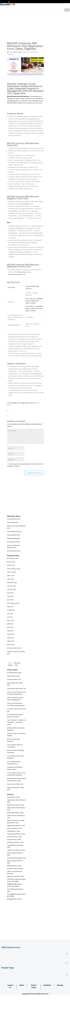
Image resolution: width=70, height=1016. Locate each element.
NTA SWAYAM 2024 (13, 624)
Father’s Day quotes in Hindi (15, 897)
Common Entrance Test (14, 700)
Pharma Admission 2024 (14, 552)
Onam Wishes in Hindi (13, 818)
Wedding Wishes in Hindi (14, 920)
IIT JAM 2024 (11, 631)
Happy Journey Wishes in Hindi (16, 846)
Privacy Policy (33, 1007)
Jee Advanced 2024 (12, 579)
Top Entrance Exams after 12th (16, 709)
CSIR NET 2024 (11, 610)
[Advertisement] (35, 25)
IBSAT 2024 (10, 641)
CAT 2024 (10, 638)
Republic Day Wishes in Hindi (15, 826)
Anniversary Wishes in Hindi (15, 889)
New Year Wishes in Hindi (14, 849)
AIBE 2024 (10, 627)
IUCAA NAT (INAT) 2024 (14, 669)
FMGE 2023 (10, 662)
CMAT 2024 (10, 600)
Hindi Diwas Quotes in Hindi (15, 863)
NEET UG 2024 (11, 593)
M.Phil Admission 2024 (13, 572)
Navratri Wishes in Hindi (14, 860)
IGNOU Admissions (12, 543)
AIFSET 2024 (10, 665)
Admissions (17, 684)
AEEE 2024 (10, 645)
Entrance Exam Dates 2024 (15, 805)
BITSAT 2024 (11, 582)
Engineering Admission (13, 559)
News (16, 686)
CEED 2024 (10, 651)
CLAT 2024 (10, 620)
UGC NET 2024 (11, 607)
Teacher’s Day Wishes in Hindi (16, 871)
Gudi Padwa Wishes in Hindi (15, 833)
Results (10, 686)
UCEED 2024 (10, 655)
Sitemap (60, 1006)
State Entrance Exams (13, 697)
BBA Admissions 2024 (13, 556)
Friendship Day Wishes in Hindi (16, 855)
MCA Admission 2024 (13, 563)
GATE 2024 (10, 614)
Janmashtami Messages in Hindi (16, 879)
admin (10, 52)
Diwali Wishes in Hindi (13, 852)
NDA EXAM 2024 (12, 603)
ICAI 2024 (10, 634)
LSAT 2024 (10, 617)
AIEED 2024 (10, 658)
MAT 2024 (10, 648)
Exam (9, 684)
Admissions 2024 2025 (29, 52)
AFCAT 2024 (10, 586)
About (21, 1006)
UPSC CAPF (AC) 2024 (13, 589)
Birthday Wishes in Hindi (14, 886)
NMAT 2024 (10, 596)
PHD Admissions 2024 (13, 540)
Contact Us (10, 1007)
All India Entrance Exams (14, 693)
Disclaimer (47, 1006)
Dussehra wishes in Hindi (14, 857)
